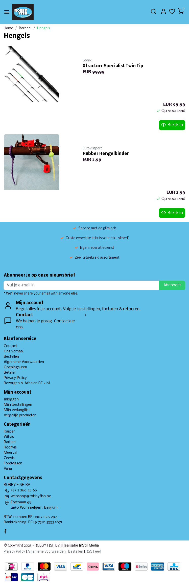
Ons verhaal (13, 351)
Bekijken (172, 125)
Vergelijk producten (20, 415)
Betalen (10, 373)
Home (8, 28)
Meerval (10, 453)
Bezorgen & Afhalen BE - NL (27, 383)
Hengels (43, 28)
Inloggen (11, 399)
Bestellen (11, 357)
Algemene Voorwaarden (24, 362)
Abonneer (172, 285)
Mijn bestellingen (18, 405)
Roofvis (10, 447)
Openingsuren (15, 367)
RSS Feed (93, 552)
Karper (9, 432)
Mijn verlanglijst (17, 410)
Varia (8, 469)
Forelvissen (13, 463)
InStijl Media (88, 546)
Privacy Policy (15, 378)
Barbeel (25, 28)
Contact (10, 346)
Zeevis (9, 458)
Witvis (9, 437)
